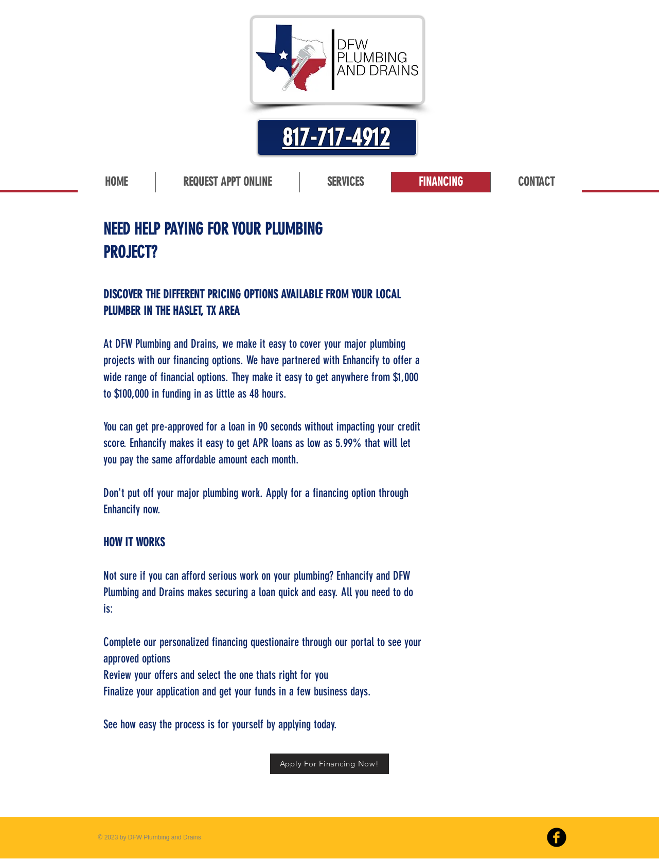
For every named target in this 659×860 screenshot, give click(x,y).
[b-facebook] (556, 837)
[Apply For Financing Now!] (329, 764)
